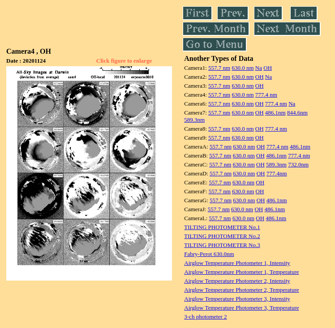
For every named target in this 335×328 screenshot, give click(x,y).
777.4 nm (266, 94)
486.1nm (275, 112)
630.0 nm (242, 67)
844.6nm (297, 112)
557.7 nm (219, 67)
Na (258, 67)
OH (267, 67)
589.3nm (194, 119)
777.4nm (276, 173)
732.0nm (298, 164)
